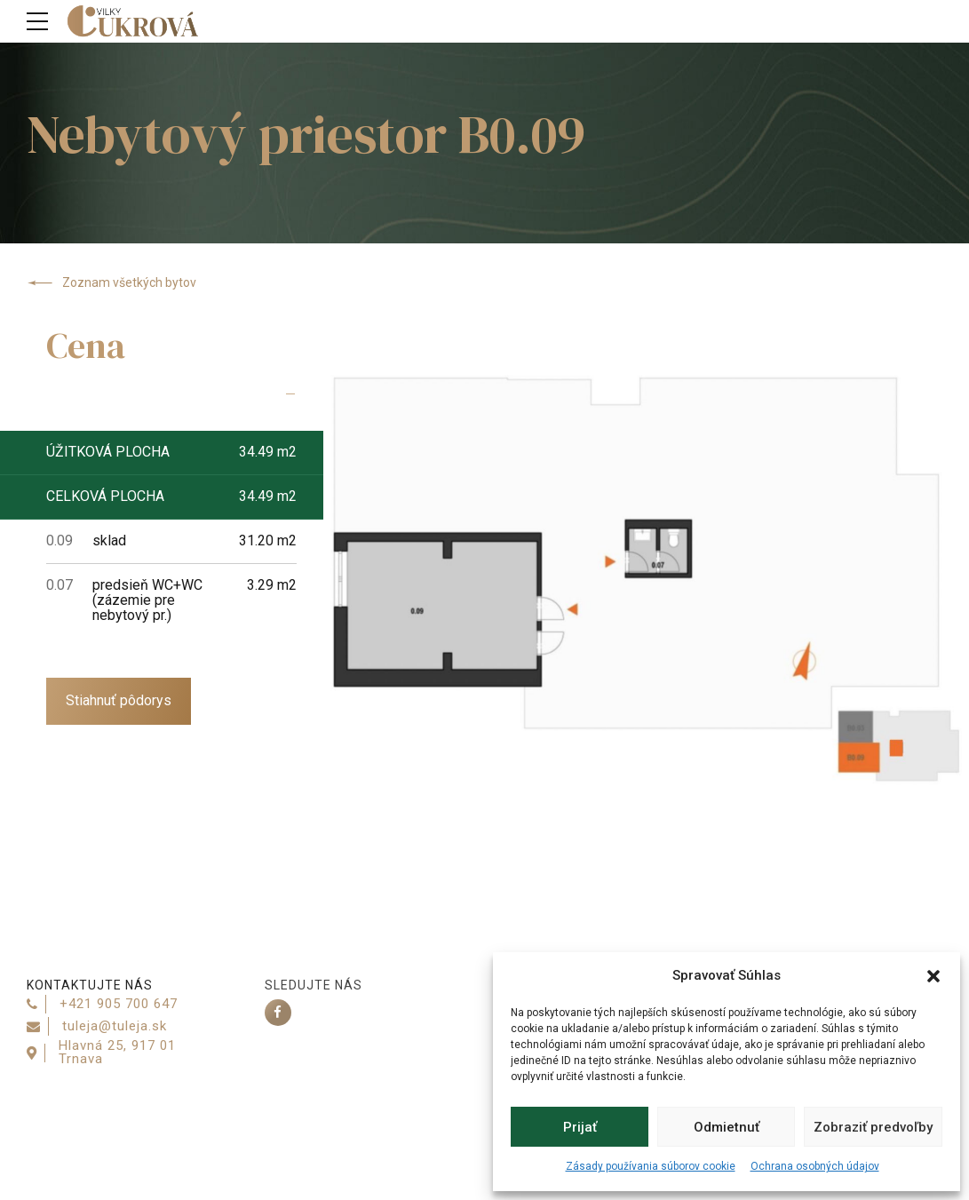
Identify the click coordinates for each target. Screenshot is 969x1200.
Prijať (580, 1127)
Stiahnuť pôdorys (118, 700)
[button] (933, 976)
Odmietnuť (726, 1127)
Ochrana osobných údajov (815, 1166)
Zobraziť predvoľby (873, 1127)
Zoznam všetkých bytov (111, 283)
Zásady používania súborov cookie (650, 1166)
